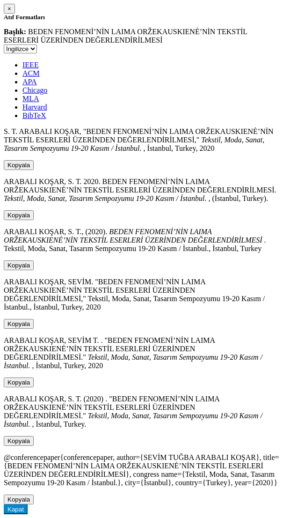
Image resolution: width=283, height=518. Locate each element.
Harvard (34, 107)
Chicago (34, 90)
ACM (30, 73)
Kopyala (18, 165)
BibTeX (34, 115)
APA (29, 82)
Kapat (15, 509)
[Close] (9, 9)
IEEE (30, 65)
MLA (30, 99)
